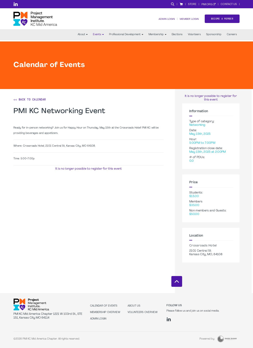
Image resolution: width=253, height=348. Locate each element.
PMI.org (207, 4)
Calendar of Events (104, 306)
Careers (232, 36)
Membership (157, 36)
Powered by (207, 339)
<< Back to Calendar (29, 99)
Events (98, 36)
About (83, 36)
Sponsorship (213, 36)
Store (192, 4)
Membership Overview (105, 312)
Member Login (188, 19)
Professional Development (126, 36)
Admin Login (166, 19)
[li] (15, 4)
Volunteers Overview (143, 312)
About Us (134, 306)
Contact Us (229, 4)
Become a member (222, 19)
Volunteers (194, 36)
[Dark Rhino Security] (227, 339)
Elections (177, 36)
